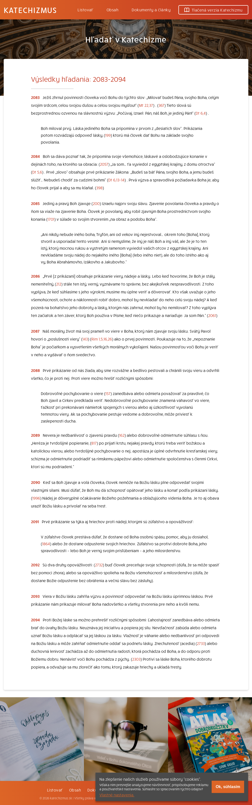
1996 (36, 497)
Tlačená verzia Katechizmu (213, 9)
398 (99, 187)
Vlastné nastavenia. (116, 794)
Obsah (112, 9)
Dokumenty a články (151, 9)
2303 (136, 658)
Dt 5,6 (37, 171)
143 (85, 338)
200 (96, 203)
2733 (201, 643)
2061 (212, 315)
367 (161, 105)
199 (108, 135)
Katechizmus (30, 10)
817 (94, 442)
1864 (46, 543)
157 (107, 393)
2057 (104, 164)
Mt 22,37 (146, 105)
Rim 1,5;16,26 (101, 338)
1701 (50, 219)
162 (122, 435)
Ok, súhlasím (228, 787)
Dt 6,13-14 (116, 179)
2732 (99, 564)
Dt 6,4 (201, 112)
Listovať (85, 9)
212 (58, 283)
